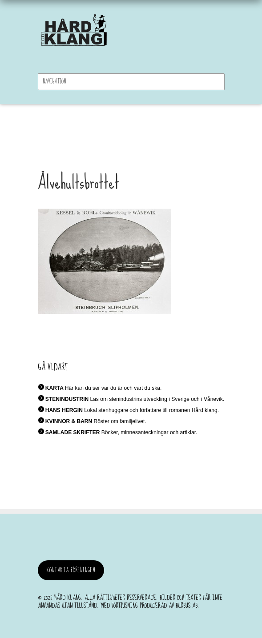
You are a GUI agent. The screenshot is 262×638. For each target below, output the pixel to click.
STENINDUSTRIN (67, 399)
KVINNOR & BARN (68, 421)
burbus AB (187, 605)
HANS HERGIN (64, 410)
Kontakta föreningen (71, 570)
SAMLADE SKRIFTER (72, 432)
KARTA (54, 388)
